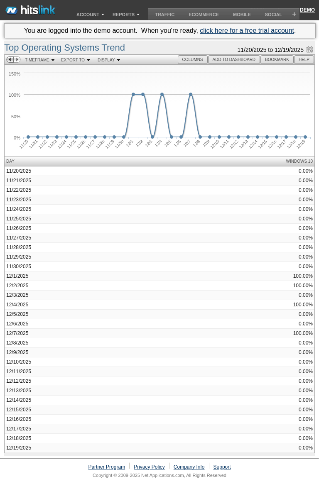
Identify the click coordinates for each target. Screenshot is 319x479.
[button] (193, 59)
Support (222, 467)
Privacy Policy (149, 467)
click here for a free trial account (247, 30)
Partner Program (106, 467)
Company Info (189, 467)
